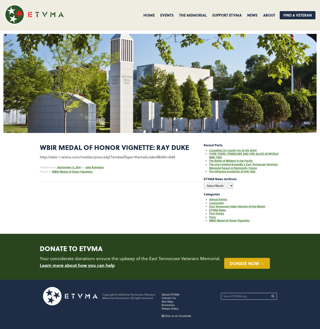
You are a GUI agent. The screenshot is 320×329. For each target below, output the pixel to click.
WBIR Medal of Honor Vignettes (72, 171)
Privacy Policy (170, 309)
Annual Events (218, 199)
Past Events (216, 213)
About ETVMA (170, 294)
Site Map (167, 301)
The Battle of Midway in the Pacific (231, 161)
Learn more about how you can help (77, 265)
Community (216, 203)
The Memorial (193, 15)
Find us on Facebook (176, 316)
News (252, 15)
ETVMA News (217, 210)
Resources (168, 305)
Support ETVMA (227, 15)
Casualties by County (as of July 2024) (233, 150)
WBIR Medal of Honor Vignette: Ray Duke (114, 147)
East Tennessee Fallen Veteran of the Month (237, 206)
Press (212, 217)
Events (167, 15)
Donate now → (247, 263)
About (269, 15)
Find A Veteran (297, 15)
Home (149, 15)
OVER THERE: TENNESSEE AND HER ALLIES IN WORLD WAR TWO (244, 155)
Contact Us (169, 298)
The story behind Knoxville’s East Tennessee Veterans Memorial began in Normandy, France (243, 166)
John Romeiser (94, 167)
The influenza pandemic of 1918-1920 (232, 171)
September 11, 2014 (69, 167)
